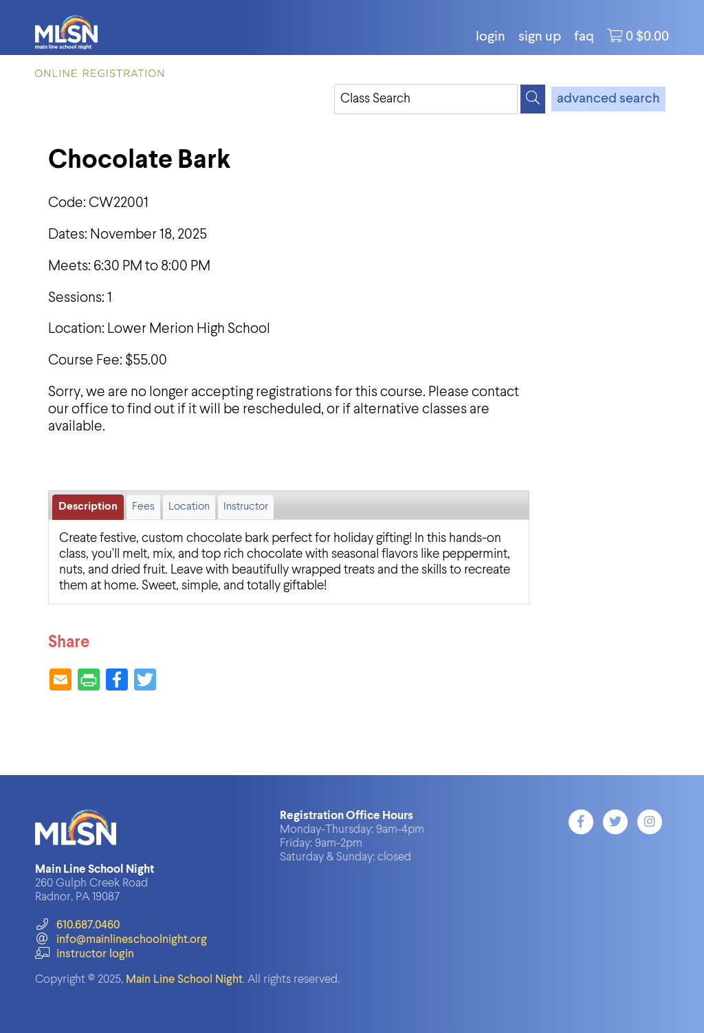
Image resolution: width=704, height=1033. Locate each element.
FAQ (584, 37)
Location (189, 506)
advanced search (608, 99)
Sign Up (539, 37)
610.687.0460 (77, 925)
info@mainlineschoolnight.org (121, 940)
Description (88, 506)
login (490, 37)
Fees (143, 506)
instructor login (84, 954)
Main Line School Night (184, 980)
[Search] (532, 99)
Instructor (245, 506)
